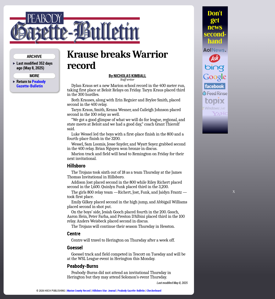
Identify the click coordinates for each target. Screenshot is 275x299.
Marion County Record (78, 290)
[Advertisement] (249, 70)
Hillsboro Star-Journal (104, 290)
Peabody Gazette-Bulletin (30, 83)
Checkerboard (154, 290)
